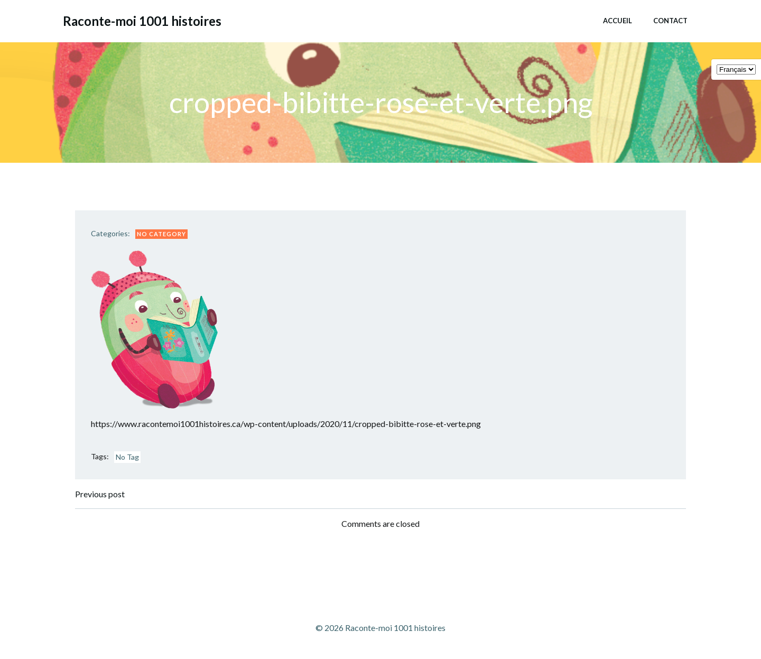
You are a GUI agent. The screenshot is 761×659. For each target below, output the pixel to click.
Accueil (617, 20)
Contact (670, 20)
